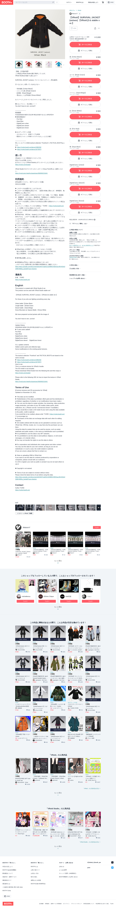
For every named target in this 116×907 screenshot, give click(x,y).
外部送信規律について (88, 903)
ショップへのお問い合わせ (77, 278)
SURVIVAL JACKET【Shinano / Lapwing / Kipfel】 (22, 552)
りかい (89, 596)
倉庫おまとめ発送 (36, 880)
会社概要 (41, 903)
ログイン (69, 2)
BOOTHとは (79, 2)
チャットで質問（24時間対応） (68, 873)
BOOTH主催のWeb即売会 (38, 883)
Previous (16, 34)
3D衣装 (17, 548)
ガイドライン (66, 903)
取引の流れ (74, 265)
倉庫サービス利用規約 (56, 903)
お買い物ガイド (35, 870)
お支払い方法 (75, 268)
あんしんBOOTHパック (75, 245)
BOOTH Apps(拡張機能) (9, 870)
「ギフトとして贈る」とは (78, 223)
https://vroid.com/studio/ (23, 164)
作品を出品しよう (93, 2)
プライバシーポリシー (76, 903)
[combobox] (34, 2)
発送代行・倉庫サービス (9, 877)
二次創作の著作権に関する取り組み (13, 887)
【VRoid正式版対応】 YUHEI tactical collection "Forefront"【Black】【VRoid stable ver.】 (40, 550)
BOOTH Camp (7, 890)
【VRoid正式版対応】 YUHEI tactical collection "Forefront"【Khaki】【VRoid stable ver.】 (75, 550)
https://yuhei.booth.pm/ (56, 206)
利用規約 (47, 903)
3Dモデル (72, 10)
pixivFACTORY (73, 257)
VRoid (79, 10)
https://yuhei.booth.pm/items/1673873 (29, 149)
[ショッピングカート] (103, 2)
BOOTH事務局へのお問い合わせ (68, 877)
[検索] (53, 2)
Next (63, 34)
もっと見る (58, 608)
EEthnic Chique (49, 596)
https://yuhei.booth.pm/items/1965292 (29, 147)
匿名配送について (8, 873)
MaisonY (26, 527)
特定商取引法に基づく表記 (77, 275)
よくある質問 (63, 870)
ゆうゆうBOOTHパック (88, 245)
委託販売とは (6, 883)
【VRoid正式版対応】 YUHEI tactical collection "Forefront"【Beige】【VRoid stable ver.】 (92, 550)
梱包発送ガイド (7, 880)
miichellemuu (26, 596)
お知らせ (61, 866)
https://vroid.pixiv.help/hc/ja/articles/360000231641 (31, 173)
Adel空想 (68, 596)
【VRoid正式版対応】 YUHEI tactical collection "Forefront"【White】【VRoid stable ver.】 (58, 550)
